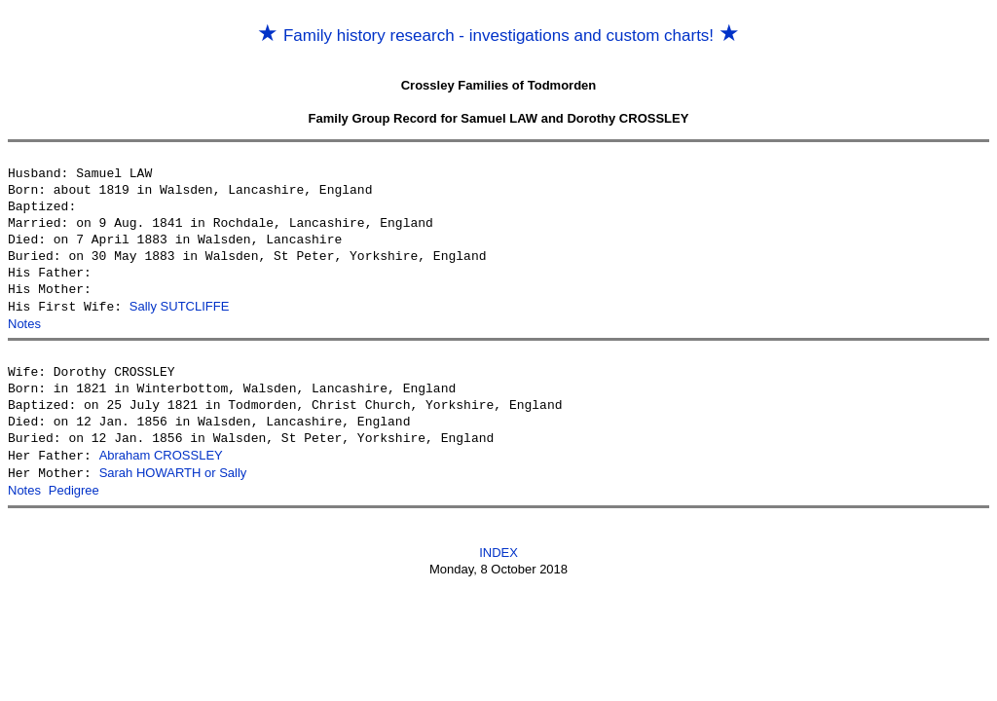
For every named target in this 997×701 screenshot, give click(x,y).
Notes (24, 322)
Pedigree (74, 487)
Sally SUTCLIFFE (179, 306)
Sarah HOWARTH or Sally (173, 470)
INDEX (498, 548)
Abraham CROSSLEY (161, 454)
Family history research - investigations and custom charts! (498, 35)
